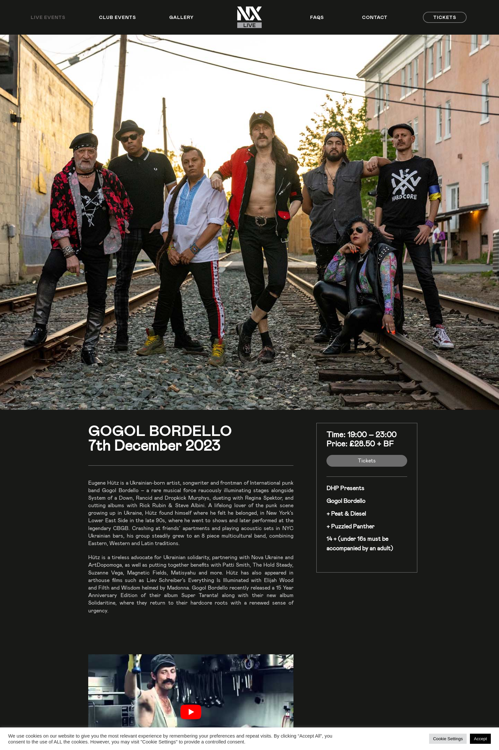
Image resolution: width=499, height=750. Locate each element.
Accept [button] (480, 738)
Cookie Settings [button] (448, 738)
